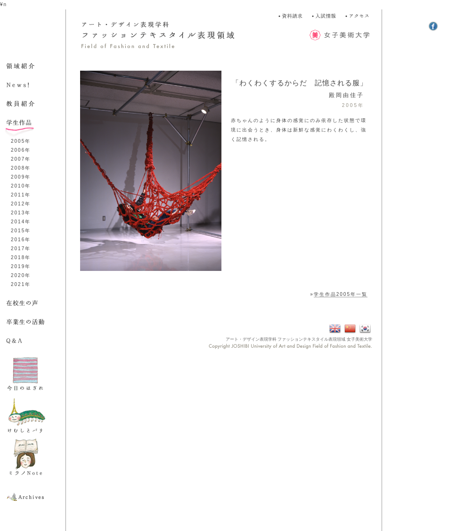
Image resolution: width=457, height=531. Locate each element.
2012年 (21, 203)
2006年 (21, 150)
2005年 (21, 141)
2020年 (21, 275)
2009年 (21, 177)
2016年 (21, 239)
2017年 (21, 248)
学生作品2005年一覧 (340, 294)
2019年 (21, 266)
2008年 (21, 168)
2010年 (21, 185)
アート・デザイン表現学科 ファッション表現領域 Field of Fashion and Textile (169, 35)
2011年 (21, 194)
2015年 (21, 230)
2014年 (21, 221)
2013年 (21, 212)
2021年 (21, 284)
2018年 (21, 257)
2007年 (21, 159)
